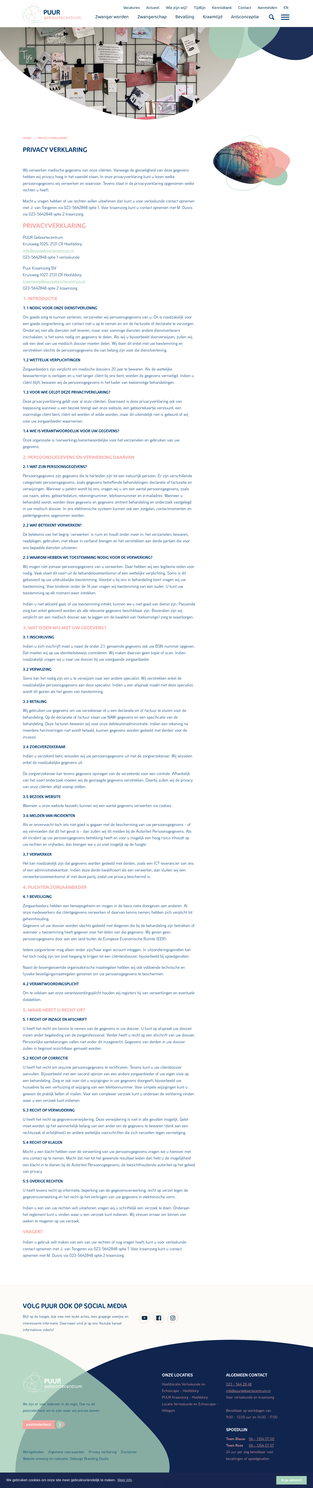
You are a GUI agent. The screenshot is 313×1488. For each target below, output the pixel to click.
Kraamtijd (213, 17)
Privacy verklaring (103, 1451)
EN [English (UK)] (285, 7)
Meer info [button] (124, 1480)
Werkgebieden (33, 1451)
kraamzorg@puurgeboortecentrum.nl (54, 281)
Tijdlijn (199, 7)
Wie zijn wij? (176, 7)
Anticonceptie (245, 17)
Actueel (152, 7)
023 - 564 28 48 (239, 1384)
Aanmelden (267, 7)
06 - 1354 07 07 (261, 1445)
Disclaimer (129, 1451)
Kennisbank (221, 7)
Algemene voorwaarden (66, 1451)
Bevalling (185, 17)
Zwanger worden (112, 17)
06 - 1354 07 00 (261, 1438)
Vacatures (131, 7)
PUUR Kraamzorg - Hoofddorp (185, 1397)
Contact (244, 7)
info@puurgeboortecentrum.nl (48, 250)
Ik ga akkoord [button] (291, 1480)
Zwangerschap (152, 17)
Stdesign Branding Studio (89, 1458)
